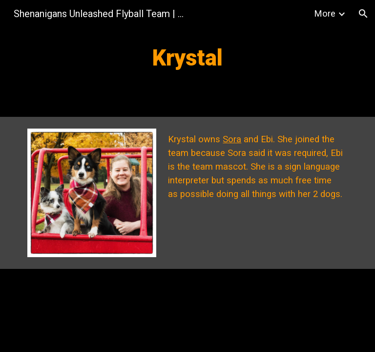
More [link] (324, 13)
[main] (187, 58)
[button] (363, 13)
